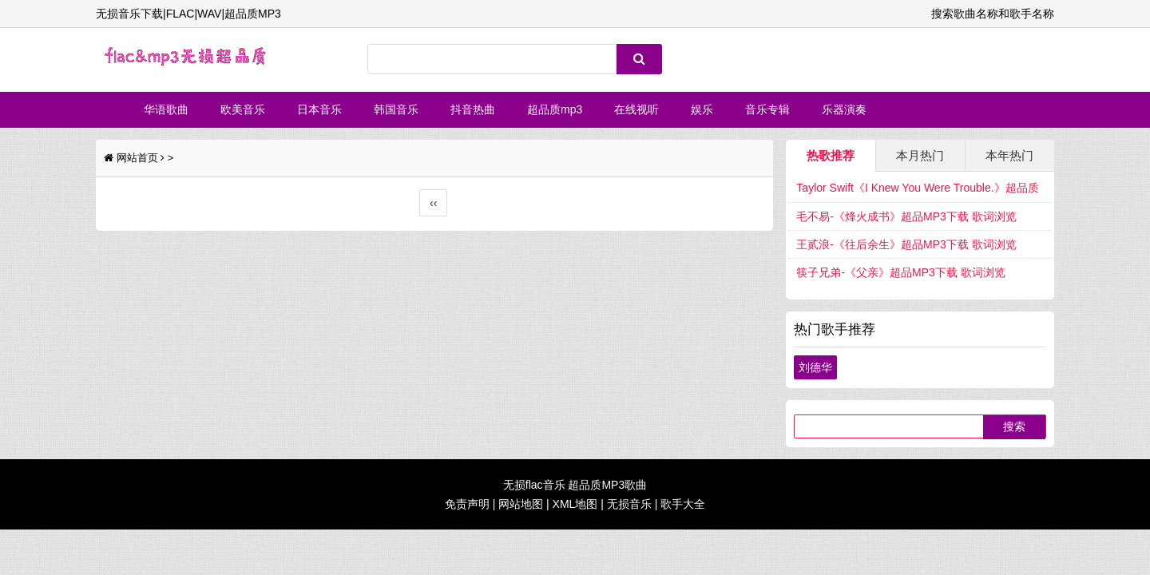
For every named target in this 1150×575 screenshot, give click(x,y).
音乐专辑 (767, 109)
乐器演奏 (844, 109)
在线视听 (636, 109)
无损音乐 (629, 504)
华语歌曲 (166, 109)
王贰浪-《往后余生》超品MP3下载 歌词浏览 (906, 244)
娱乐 (702, 109)
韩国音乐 (396, 109)
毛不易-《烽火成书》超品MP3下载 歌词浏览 (906, 216)
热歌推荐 (831, 155)
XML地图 (575, 504)
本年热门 (1009, 155)
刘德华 (815, 367)
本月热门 (920, 155)
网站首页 (137, 158)
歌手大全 (682, 504)
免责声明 (467, 504)
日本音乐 (319, 109)
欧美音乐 (242, 109)
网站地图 (520, 504)
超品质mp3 (554, 109)
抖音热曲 (472, 109)
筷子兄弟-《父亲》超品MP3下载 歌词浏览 (900, 272)
